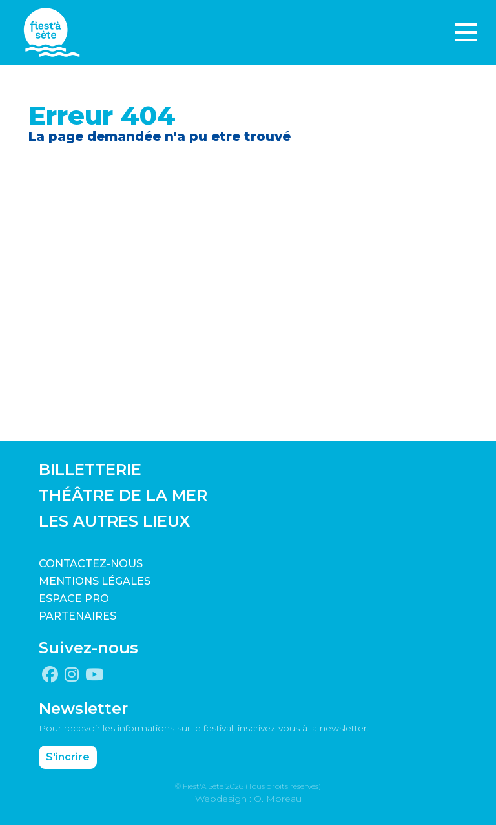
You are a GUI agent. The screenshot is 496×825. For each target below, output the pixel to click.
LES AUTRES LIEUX (114, 521)
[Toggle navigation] (466, 32)
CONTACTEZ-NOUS (91, 564)
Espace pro (74, 598)
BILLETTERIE (90, 469)
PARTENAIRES (77, 616)
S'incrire (68, 757)
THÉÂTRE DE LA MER (123, 495)
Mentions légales (94, 581)
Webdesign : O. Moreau (248, 798)
